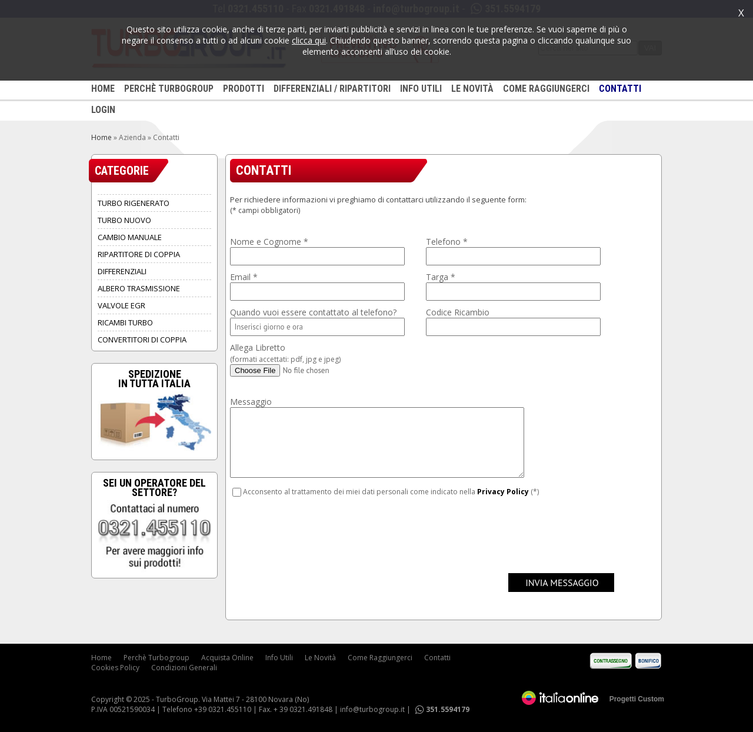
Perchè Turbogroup (156, 658)
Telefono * (447, 241)
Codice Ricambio (457, 312)
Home (101, 137)
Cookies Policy (115, 668)
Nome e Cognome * (269, 241)
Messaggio (251, 401)
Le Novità (320, 658)
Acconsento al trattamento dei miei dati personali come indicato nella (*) (391, 492)
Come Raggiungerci (380, 658)
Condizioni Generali (184, 668)
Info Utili (279, 658)
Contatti (437, 658)
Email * (244, 276)
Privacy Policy (503, 492)
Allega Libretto (285, 353)
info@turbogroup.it (372, 709)
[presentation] (319, 532)
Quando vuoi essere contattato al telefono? (313, 312)
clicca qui (309, 40)
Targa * (440, 276)
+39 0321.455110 (222, 709)
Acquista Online (227, 658)
